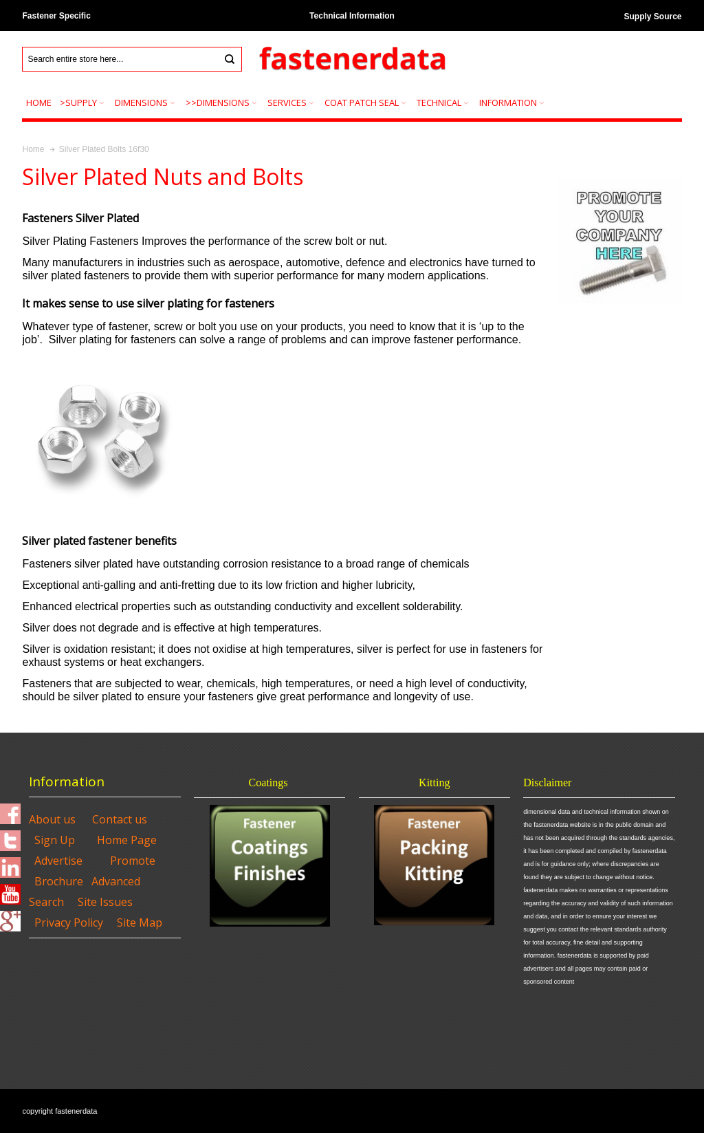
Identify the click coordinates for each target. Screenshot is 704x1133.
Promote (132, 860)
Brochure (58, 881)
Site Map (139, 922)
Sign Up (54, 840)
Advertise (58, 860)
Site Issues (105, 901)
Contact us (119, 819)
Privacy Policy (68, 922)
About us (52, 819)
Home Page (127, 840)
